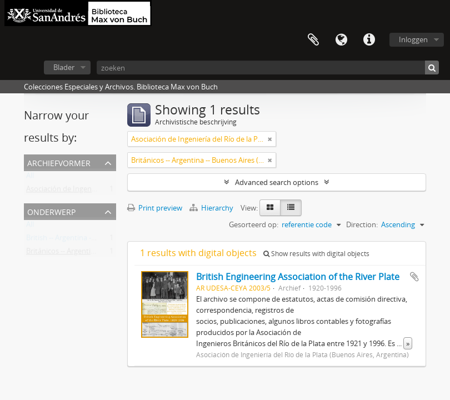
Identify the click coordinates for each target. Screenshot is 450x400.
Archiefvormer (59, 161)
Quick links (369, 40)
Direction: (362, 224)
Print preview (154, 208)
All (30, 178)
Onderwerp (51, 210)
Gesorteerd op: (253, 224)
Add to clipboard (414, 276)
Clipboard (313, 40)
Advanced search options (276, 182)
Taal (341, 40)
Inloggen (413, 39)
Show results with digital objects (316, 253)
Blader (63, 67)
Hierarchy (212, 208)
